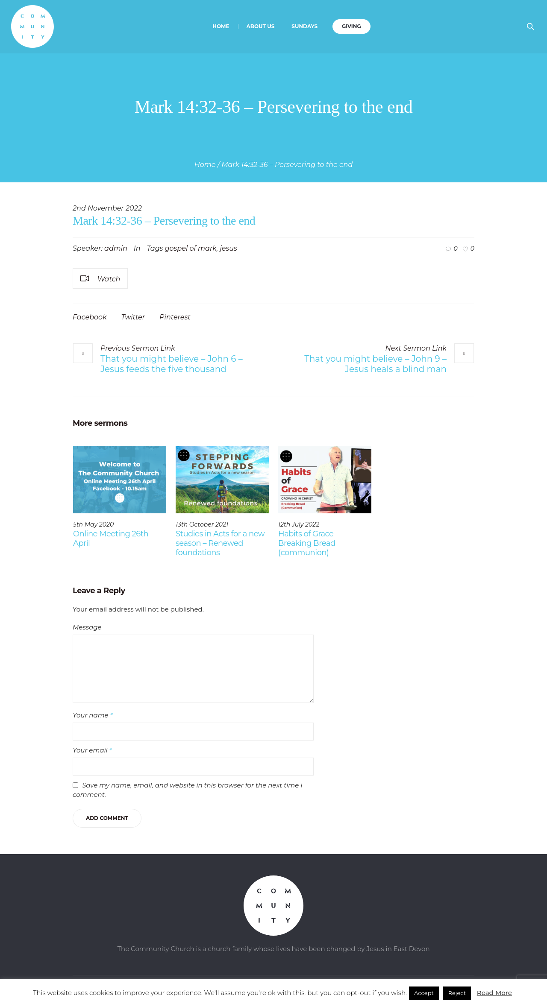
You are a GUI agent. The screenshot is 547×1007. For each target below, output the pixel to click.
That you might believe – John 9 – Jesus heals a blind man (375, 364)
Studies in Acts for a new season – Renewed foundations (220, 543)
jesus (228, 248)
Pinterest (175, 317)
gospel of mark (191, 248)
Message (87, 627)
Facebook (90, 317)
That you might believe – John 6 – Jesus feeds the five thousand (171, 364)
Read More (494, 993)
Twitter (133, 317)
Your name (92, 715)
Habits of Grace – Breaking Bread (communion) (308, 543)
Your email (92, 750)
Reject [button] (457, 992)
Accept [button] (424, 992)
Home (205, 165)
